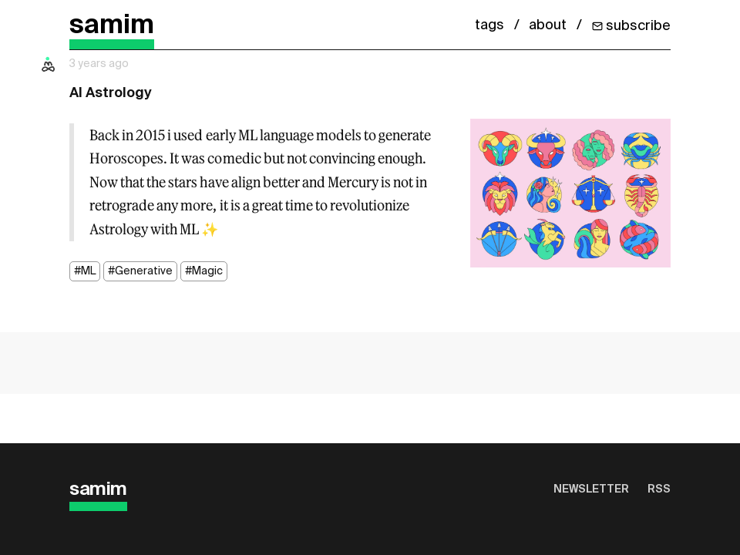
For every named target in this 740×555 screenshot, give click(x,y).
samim (111, 25)
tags (489, 25)
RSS (659, 489)
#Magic (204, 271)
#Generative (140, 271)
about (548, 25)
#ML (85, 271)
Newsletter (591, 489)
